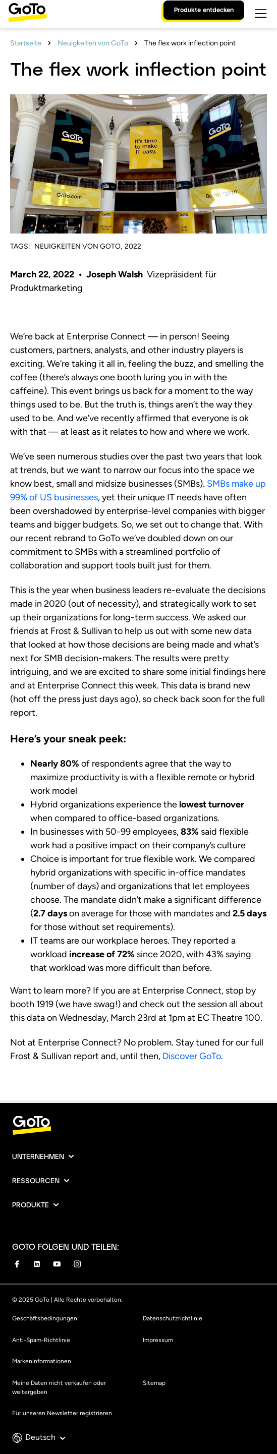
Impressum (158, 1340)
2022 (133, 246)
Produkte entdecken (204, 9)
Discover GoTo (191, 1056)
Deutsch (45, 1437)
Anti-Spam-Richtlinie (41, 1340)
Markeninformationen (41, 1361)
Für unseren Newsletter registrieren (62, 1413)
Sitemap (154, 1382)
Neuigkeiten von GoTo (93, 43)
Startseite (25, 43)
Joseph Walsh (115, 274)
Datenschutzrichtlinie (172, 1318)
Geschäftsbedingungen (44, 1318)
